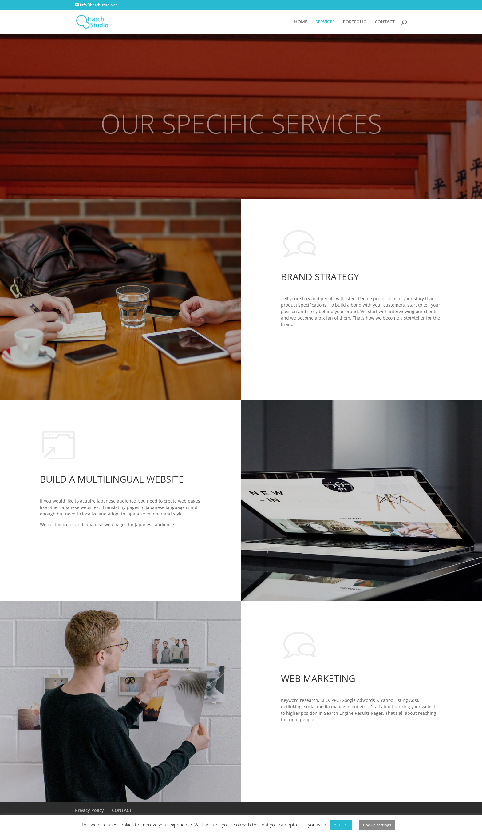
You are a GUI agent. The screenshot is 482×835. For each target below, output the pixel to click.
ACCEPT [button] (341, 825)
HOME (300, 22)
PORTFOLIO (355, 22)
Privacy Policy (89, 810)
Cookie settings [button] (377, 825)
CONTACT (385, 22)
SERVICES (325, 22)
